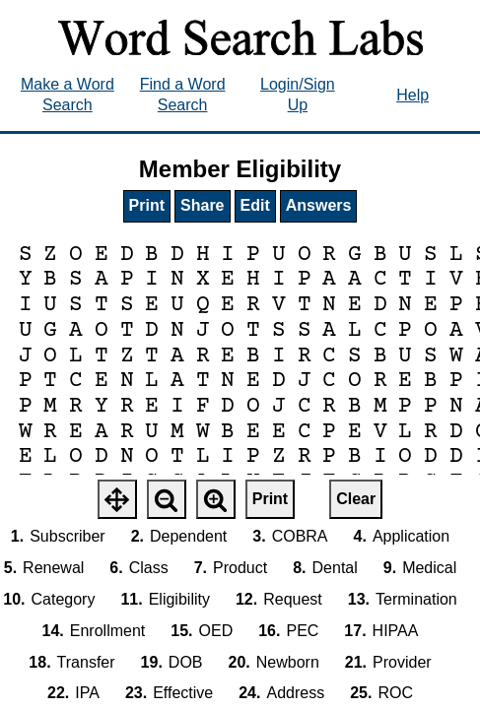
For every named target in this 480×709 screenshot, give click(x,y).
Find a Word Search (183, 94)
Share (202, 205)
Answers (319, 205)
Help (412, 95)
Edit (255, 205)
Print (147, 205)
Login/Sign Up (297, 94)
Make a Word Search (67, 94)
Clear (356, 498)
